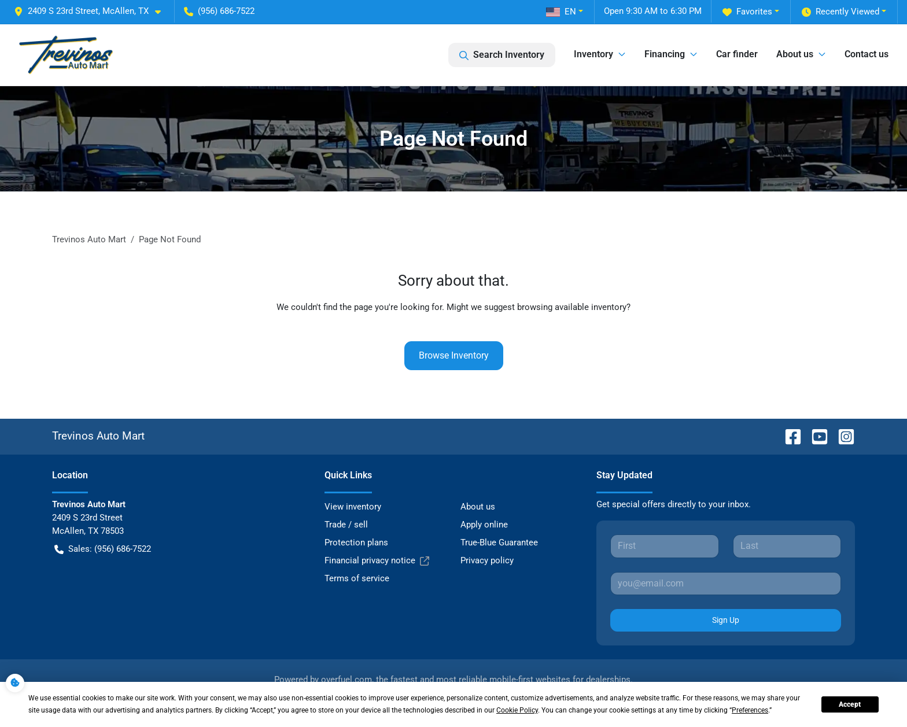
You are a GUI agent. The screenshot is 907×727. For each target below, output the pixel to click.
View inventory (353, 506)
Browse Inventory (454, 355)
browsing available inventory (571, 307)
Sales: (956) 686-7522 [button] (102, 549)
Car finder (737, 54)
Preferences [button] (750, 710)
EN (561, 11)
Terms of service (357, 578)
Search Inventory (501, 55)
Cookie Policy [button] (517, 710)
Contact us (866, 54)
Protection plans (356, 542)
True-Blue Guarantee (499, 542)
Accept (850, 704)
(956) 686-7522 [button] (219, 11)
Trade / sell (346, 524)
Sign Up (725, 620)
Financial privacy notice (377, 560)
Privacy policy (487, 560)
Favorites (747, 12)
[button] (92, 11)
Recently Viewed (840, 12)
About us (477, 506)
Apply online (484, 524)
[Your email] (725, 583)
